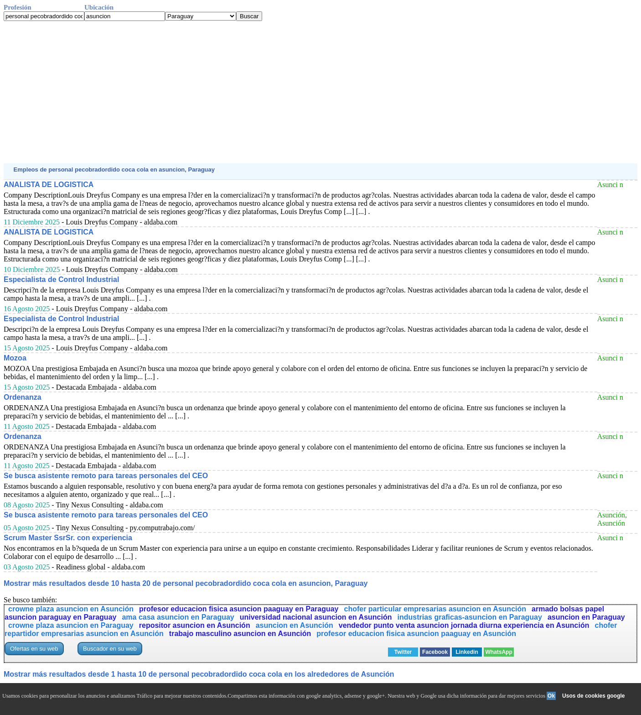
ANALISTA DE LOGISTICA (48, 184)
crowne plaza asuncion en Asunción (71, 609)
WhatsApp (498, 652)
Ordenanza (22, 397)
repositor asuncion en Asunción (194, 625)
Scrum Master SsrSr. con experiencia (68, 538)
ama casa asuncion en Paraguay (178, 617)
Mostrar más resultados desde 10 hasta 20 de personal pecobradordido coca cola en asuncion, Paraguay (186, 583)
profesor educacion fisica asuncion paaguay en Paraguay (238, 609)
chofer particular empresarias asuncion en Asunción (435, 609)
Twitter (403, 652)
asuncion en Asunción (294, 625)
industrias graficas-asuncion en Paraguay (469, 617)
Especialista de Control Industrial (61, 279)
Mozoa (15, 358)
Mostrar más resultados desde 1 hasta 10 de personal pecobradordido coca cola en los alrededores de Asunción (199, 674)
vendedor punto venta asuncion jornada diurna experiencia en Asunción (464, 625)
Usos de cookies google (593, 696)
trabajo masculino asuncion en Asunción (240, 633)
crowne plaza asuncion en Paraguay (71, 625)
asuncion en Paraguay (586, 617)
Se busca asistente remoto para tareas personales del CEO (106, 476)
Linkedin (466, 652)
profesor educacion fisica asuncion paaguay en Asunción (416, 633)
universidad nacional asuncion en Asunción (316, 617)
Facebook (435, 652)
